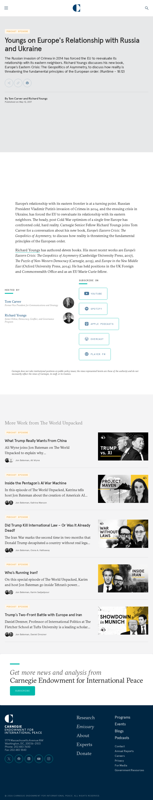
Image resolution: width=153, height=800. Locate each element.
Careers (120, 756)
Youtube (93, 293)
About (82, 735)
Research (85, 717)
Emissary (85, 726)
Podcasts (122, 737)
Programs (122, 717)
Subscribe (22, 690)
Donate (83, 753)
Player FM (94, 354)
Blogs (119, 731)
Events (120, 724)
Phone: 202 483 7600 (17, 746)
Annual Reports (124, 751)
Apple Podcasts (99, 323)
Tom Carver (16, 98)
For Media (121, 765)
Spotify (93, 308)
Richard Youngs (37, 98)
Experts (84, 744)
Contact (120, 746)
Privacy (119, 760)
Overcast (94, 339)
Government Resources (129, 770)
